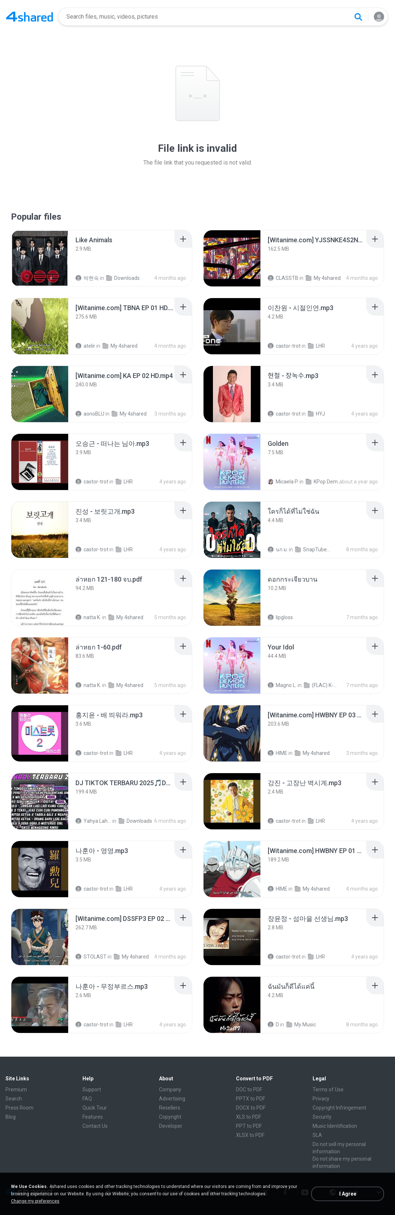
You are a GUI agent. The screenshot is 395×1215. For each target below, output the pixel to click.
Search (13, 1099)
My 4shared (323, 278)
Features (92, 1117)
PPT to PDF (249, 1126)
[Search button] (358, 17)
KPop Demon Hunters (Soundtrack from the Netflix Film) (323, 482)
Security (322, 1117)
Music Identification (335, 1126)
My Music (301, 1024)
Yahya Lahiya (93, 821)
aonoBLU (89, 414)
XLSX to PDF (250, 1135)
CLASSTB (283, 278)
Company (170, 1089)
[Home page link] (29, 17)
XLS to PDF (248, 1117)
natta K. (88, 617)
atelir (85, 346)
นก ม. (278, 549)
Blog (10, 1117)
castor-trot (284, 346)
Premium (16, 1089)
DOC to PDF (249, 1089)
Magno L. (282, 685)
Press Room (19, 1108)
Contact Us (95, 1126)
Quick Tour (94, 1108)
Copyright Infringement (339, 1108)
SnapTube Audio (313, 549)
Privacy (321, 1099)
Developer (170, 1126)
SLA (317, 1135)
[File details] (39, 258)
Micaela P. (283, 482)
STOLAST (91, 957)
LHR (316, 346)
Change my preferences (35, 1201)
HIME (277, 753)
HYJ (316, 414)
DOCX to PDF (251, 1108)
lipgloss (280, 617)
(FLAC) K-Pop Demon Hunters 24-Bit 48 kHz (322, 685)
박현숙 (87, 278)
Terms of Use (328, 1089)
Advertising (172, 1099)
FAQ (87, 1099)
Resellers (169, 1108)
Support (91, 1089)
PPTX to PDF (250, 1099)
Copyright (170, 1117)
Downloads (123, 278)
